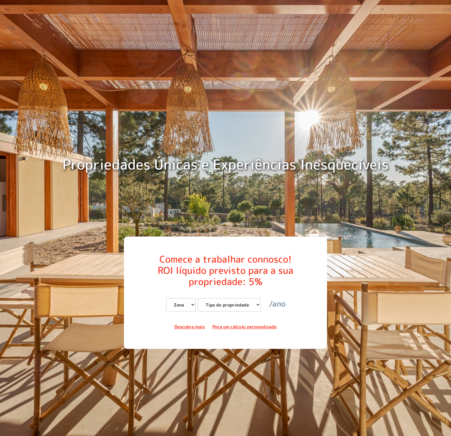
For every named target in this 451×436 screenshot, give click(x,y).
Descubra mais (189, 327)
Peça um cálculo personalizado (244, 327)
